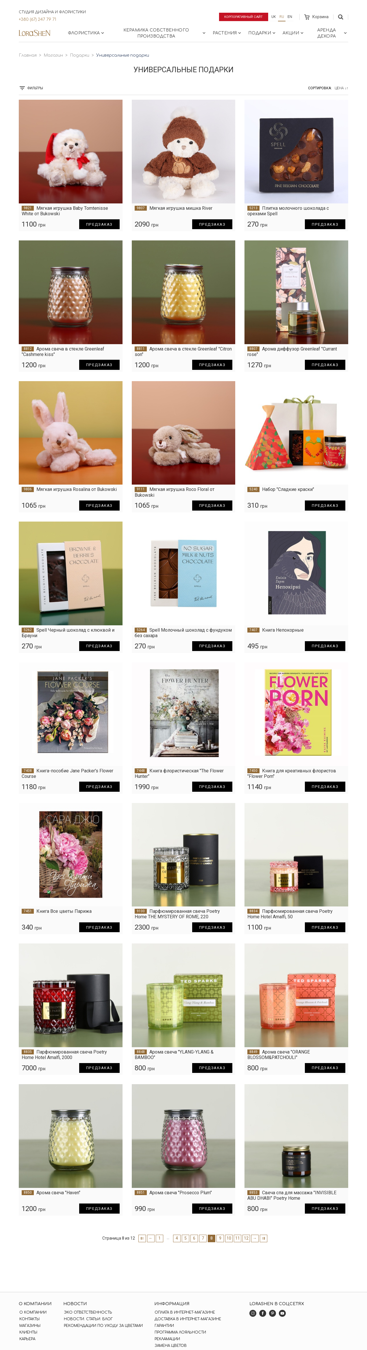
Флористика (86, 33)
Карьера (27, 1339)
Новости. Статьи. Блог (87, 1319)
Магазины (29, 1326)
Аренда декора (332, 33)
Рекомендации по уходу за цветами (102, 1326)
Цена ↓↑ (341, 88)
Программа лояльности (179, 1332)
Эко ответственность (87, 1312)
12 (246, 1238)
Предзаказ (98, 224)
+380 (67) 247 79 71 (37, 19)
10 (229, 1238)
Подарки (262, 33)
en (290, 17)
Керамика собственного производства (165, 33)
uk (273, 17)
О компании (32, 1312)
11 (237, 1238)
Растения (227, 33)
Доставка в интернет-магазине (187, 1319)
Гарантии (163, 1326)
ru (281, 17)
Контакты (29, 1319)
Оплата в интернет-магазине (184, 1312)
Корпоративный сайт (242, 17)
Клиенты (28, 1332)
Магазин (53, 55)
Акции (294, 33)
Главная (28, 55)
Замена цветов (170, 1346)
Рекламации (166, 1339)
